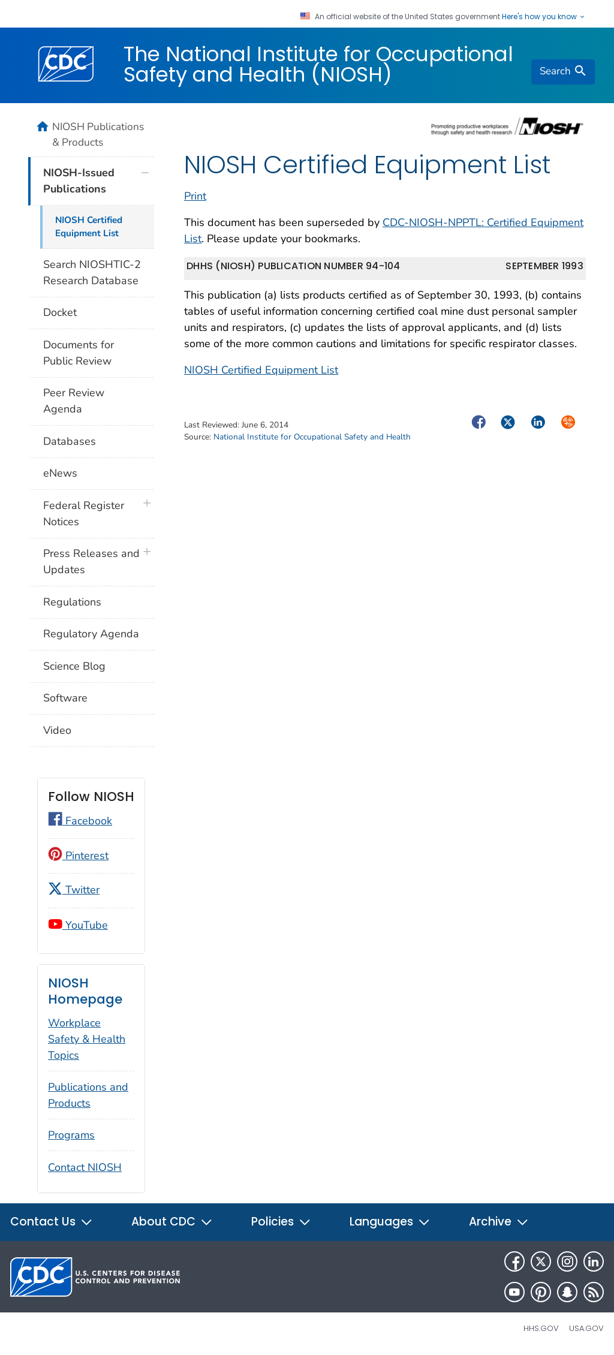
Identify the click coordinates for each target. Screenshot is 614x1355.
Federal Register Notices (83, 513)
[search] (563, 72)
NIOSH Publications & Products (98, 134)
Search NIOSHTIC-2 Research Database (92, 272)
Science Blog (74, 666)
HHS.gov (541, 1328)
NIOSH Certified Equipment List (261, 370)
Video (57, 730)
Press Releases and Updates (91, 561)
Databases (69, 441)
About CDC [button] (172, 1222)
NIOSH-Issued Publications (79, 180)
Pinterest (78, 855)
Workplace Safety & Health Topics (86, 1039)
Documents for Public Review (78, 353)
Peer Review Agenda (73, 401)
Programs (71, 1135)
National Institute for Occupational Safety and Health (312, 436)
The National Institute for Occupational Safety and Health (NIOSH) (318, 64)
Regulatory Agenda (91, 634)
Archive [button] (499, 1222)
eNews (60, 473)
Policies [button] (281, 1222)
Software (65, 698)
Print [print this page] (195, 196)
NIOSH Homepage (85, 991)
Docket (60, 312)
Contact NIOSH (85, 1167)
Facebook (80, 821)
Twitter (74, 890)
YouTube (78, 925)
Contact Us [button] (51, 1222)
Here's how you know (544, 17)
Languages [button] (390, 1222)
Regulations (72, 602)
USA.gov (586, 1328)
